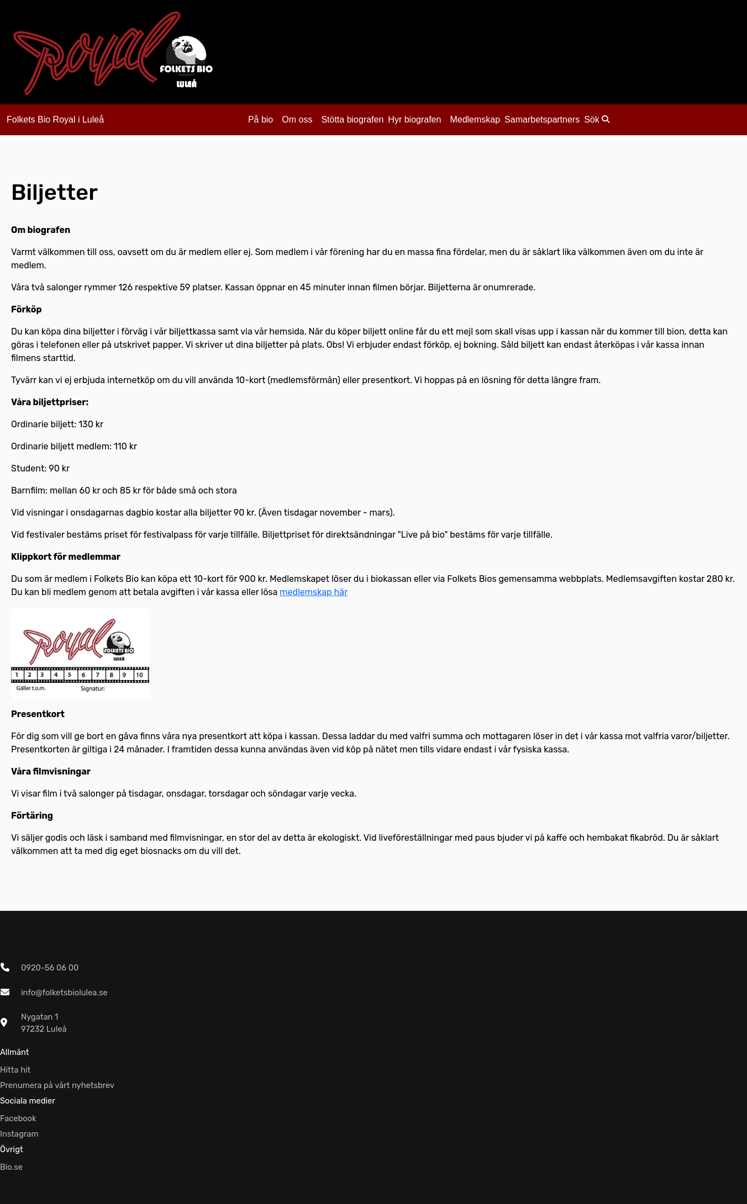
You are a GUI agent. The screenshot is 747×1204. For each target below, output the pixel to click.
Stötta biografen (352, 119)
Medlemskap (475, 119)
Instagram (19, 1134)
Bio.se (11, 1167)
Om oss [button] (297, 119)
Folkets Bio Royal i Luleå (55, 119)
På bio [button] (260, 119)
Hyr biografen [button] (414, 119)
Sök (596, 119)
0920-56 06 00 (49, 968)
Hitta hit (15, 1070)
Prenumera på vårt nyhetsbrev (57, 1085)
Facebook (18, 1118)
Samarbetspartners (542, 119)
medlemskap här (314, 592)
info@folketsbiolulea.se (64, 993)
